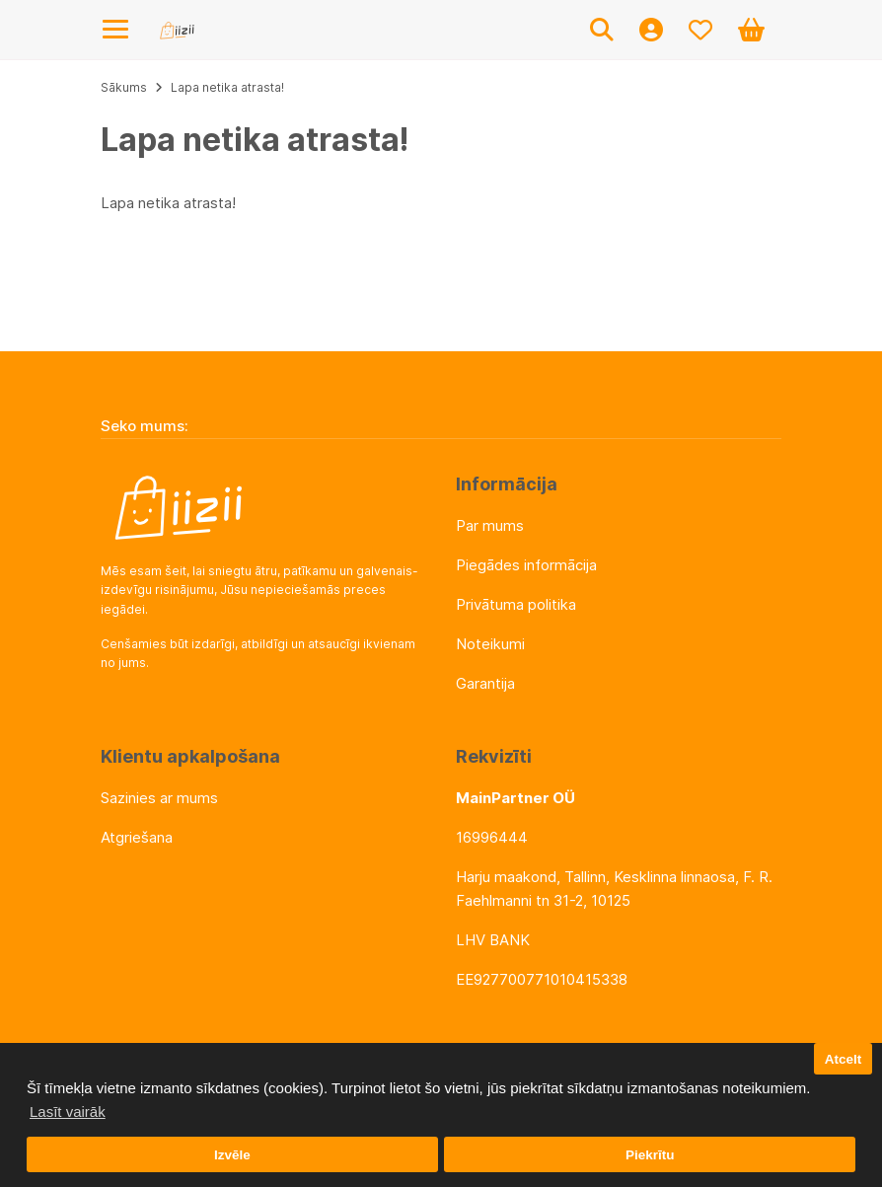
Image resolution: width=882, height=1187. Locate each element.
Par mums (490, 525)
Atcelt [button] (843, 1059)
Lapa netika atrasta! (227, 87)
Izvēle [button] (232, 1155)
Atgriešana (137, 837)
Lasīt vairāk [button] (68, 1111)
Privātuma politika (516, 604)
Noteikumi (490, 643)
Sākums (124, 87)
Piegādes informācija (526, 565)
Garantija (485, 683)
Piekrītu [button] (650, 1155)
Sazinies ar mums (159, 797)
